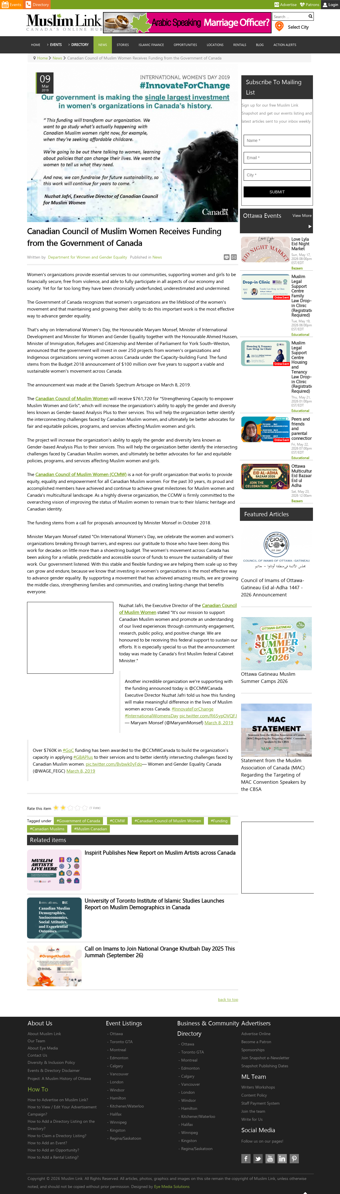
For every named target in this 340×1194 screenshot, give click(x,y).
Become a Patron (256, 1029)
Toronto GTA (121, 1029)
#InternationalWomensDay (151, 715)
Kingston (117, 1118)
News (157, 257)
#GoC (68, 750)
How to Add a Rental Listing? (53, 1145)
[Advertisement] (70, 638)
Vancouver (119, 1061)
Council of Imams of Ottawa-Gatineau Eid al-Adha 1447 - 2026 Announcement (272, 601)
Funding (220, 821)
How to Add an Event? (47, 1130)
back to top (228, 987)
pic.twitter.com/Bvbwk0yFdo (114, 763)
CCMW (118, 821)
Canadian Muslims (48, 829)
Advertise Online (255, 1021)
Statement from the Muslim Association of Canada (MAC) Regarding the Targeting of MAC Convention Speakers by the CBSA (273, 788)
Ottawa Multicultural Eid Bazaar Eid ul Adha (303, 489)
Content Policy (254, 1083)
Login (330, 4)
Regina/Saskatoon (125, 1126)
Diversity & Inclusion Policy (51, 1050)
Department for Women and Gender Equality (87, 257)
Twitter (258, 1146)
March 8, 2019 (219, 722)
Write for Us (252, 1107)
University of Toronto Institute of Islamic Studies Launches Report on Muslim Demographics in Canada (157, 900)
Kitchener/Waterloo (127, 1094)
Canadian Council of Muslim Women (71, 398)
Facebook (246, 1146)
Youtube (270, 1146)
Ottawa (116, 1021)
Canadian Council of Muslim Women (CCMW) (81, 474)
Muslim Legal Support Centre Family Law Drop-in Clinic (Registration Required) (303, 309)
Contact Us (37, 1043)
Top (305, 1186)
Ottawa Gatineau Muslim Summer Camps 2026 (268, 691)
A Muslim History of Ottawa (66, 1066)
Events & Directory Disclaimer (54, 1058)
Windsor (117, 1077)
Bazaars (297, 281)
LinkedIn (282, 1146)
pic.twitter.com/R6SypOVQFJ (208, 715)
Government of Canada (79, 821)
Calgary (116, 1053)
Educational (300, 347)
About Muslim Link (44, 1021)
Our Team (36, 1028)
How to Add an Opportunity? (53, 1138)
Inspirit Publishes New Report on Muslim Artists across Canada (154, 853)
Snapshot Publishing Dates (264, 1053)
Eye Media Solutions (172, 1174)
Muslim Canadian (92, 829)
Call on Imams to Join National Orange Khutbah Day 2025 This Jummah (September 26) (154, 944)
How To (38, 1076)
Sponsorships (253, 1037)
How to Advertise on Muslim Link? (58, 1087)
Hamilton (118, 1086)
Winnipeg (118, 1110)
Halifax (115, 1102)
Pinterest (294, 1146)
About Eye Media (43, 1036)
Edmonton (119, 1045)
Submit (277, 209)
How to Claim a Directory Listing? (57, 1123)
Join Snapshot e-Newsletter (265, 1045)
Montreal (118, 1037)
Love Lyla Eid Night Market (300, 257)
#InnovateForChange (192, 708)
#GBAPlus (83, 757)
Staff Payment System (260, 1091)
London (116, 1069)
